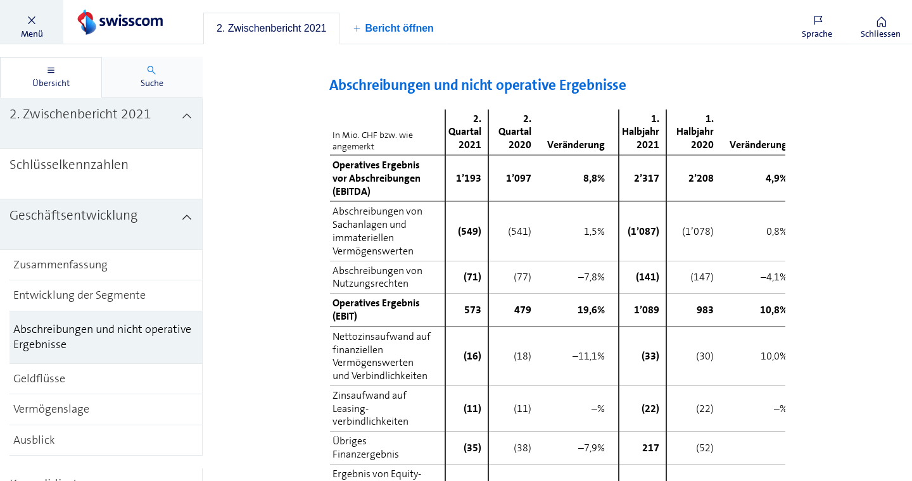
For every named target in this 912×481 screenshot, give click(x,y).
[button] (31, 22)
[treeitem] (101, 123)
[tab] (271, 28)
